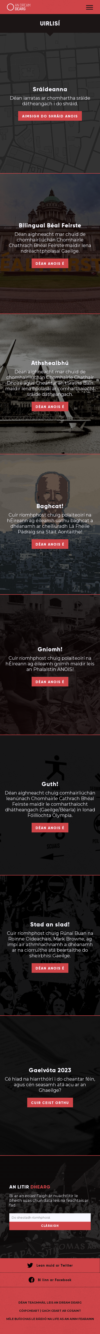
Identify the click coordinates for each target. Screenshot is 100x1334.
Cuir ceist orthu (50, 1103)
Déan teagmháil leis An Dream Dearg (50, 1302)
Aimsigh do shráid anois (50, 116)
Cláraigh (50, 1226)
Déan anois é (50, 263)
